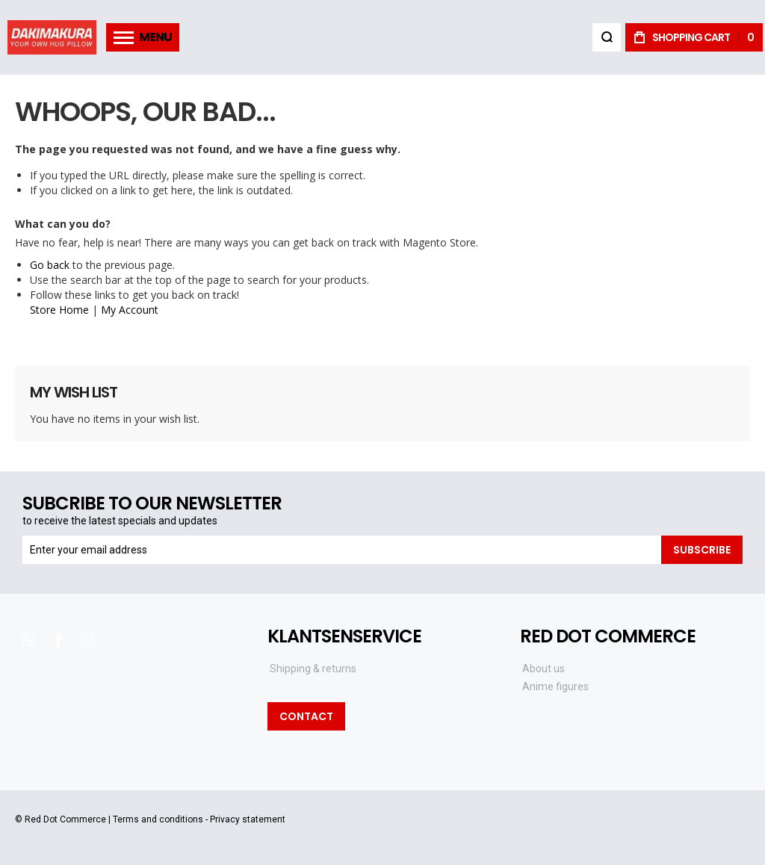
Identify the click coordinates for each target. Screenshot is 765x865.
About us (543, 669)
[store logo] (51, 37)
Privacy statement (247, 819)
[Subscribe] (702, 550)
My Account (129, 310)
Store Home (59, 310)
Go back (49, 265)
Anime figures (555, 686)
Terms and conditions (158, 819)
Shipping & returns (313, 669)
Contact (306, 716)
